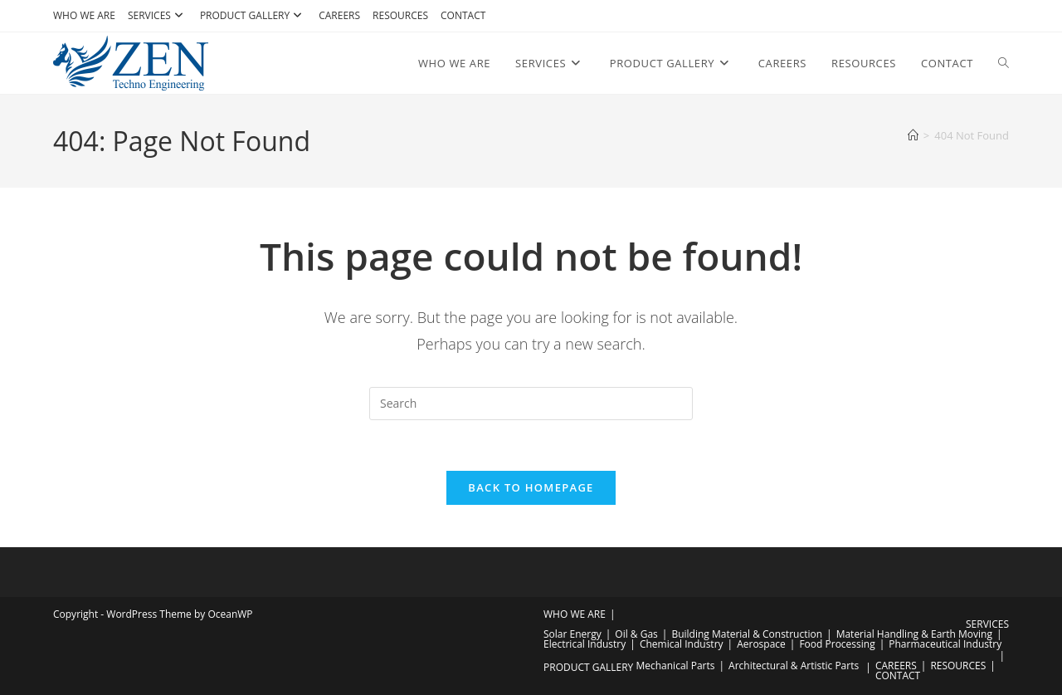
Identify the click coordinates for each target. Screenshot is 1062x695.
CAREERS (339, 15)
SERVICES (158, 15)
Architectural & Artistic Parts (793, 665)
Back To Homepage (530, 487)
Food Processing (836, 644)
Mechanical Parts (675, 665)
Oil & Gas (636, 634)
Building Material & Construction (746, 634)
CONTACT (463, 15)
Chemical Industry (681, 644)
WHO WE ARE (84, 15)
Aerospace (761, 644)
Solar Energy (572, 634)
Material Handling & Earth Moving (914, 634)
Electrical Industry (584, 644)
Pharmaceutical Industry (945, 644)
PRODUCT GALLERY (253, 15)
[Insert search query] (531, 403)
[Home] (913, 135)
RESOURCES (400, 15)
